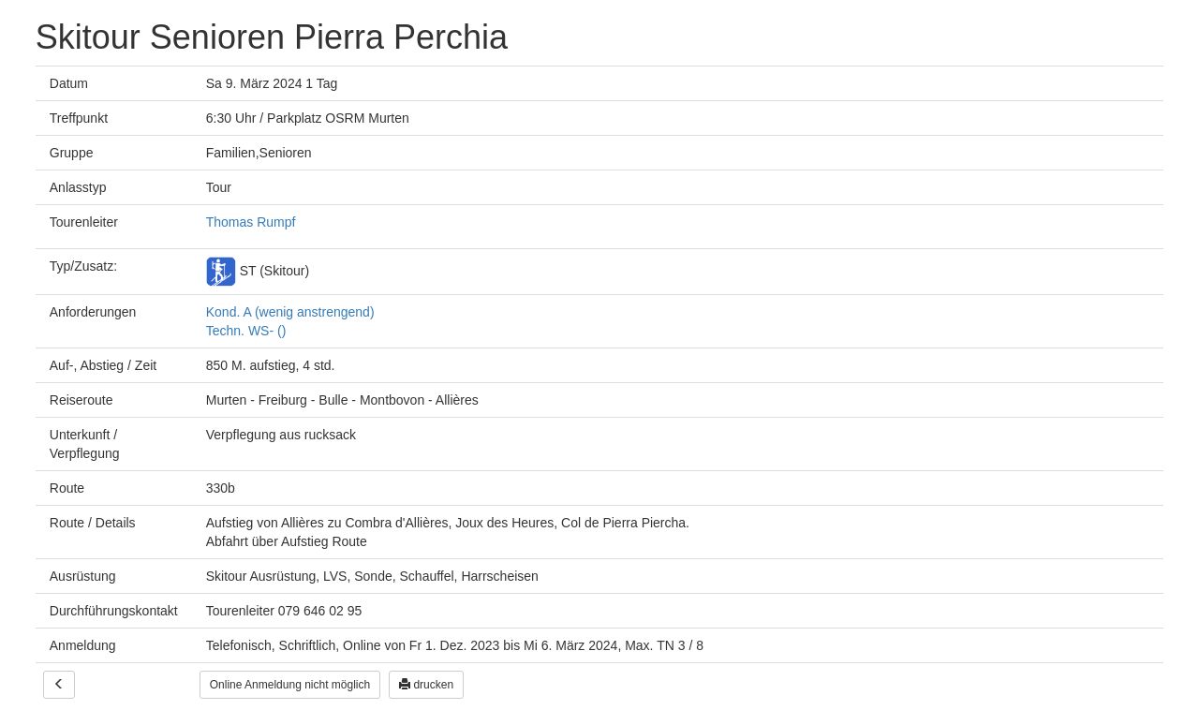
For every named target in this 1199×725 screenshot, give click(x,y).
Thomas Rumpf (251, 222)
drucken (426, 684)
